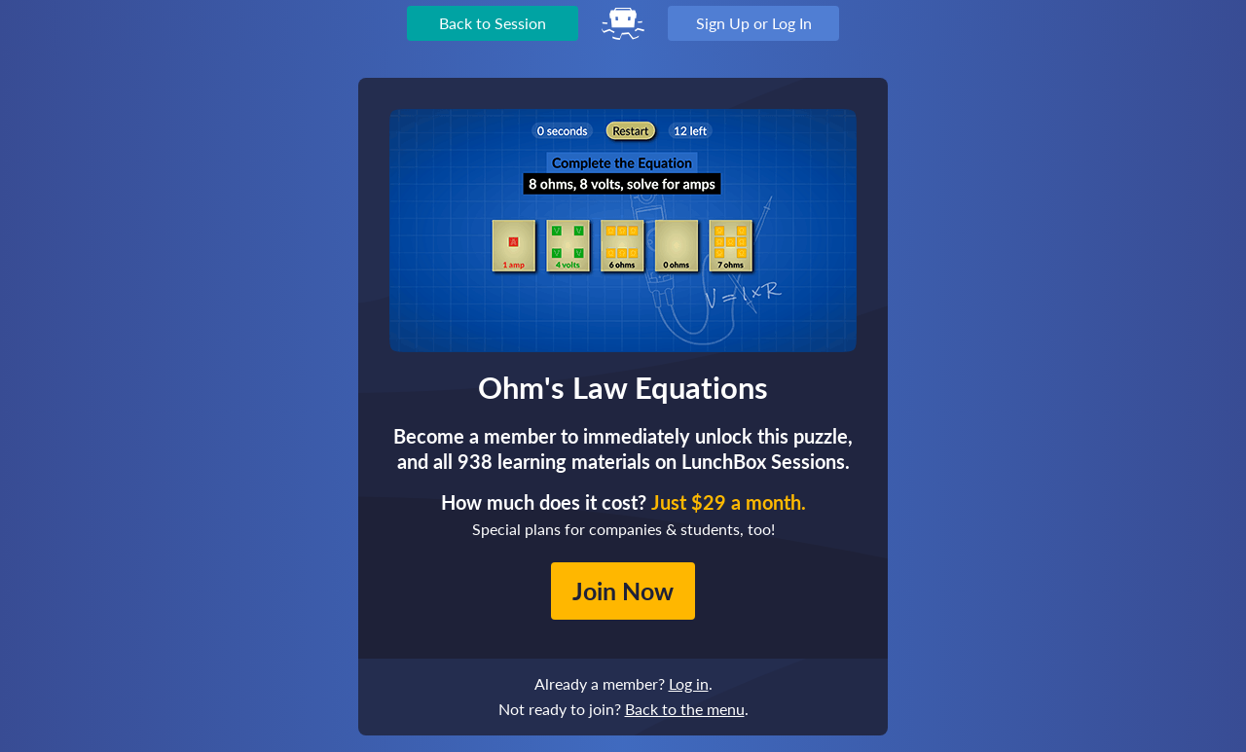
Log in (689, 683)
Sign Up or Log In (754, 23)
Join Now (623, 590)
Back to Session (492, 23)
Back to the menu (685, 708)
